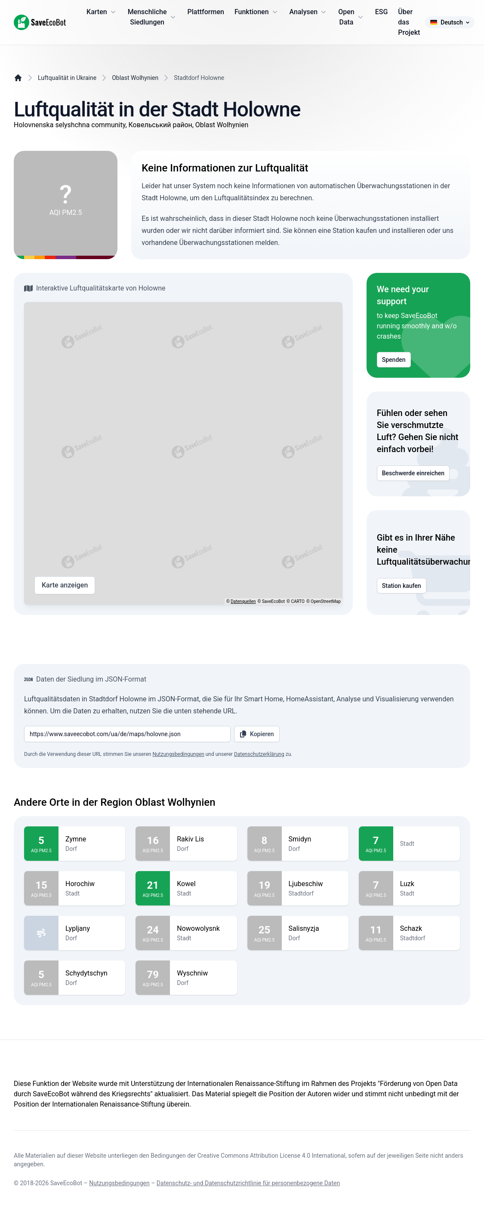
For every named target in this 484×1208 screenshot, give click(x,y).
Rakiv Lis (203, 839)
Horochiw (91, 884)
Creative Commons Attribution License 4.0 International (271, 1155)
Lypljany (91, 929)
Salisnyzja (315, 929)
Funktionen (256, 12)
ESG (381, 12)
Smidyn (315, 839)
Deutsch (449, 22)
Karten (101, 12)
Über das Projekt (409, 22)
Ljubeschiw (315, 884)
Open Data (351, 17)
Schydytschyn (91, 973)
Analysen (309, 12)
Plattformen (206, 12)
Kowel (203, 884)
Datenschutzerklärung (259, 754)
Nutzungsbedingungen (178, 754)
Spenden (394, 359)
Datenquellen (243, 601)
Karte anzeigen (64, 585)
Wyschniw (203, 973)
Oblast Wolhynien (135, 77)
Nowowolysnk (203, 929)
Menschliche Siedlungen (152, 17)
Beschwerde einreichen (413, 473)
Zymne (91, 839)
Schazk (426, 929)
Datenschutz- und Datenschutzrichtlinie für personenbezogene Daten (248, 1183)
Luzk (426, 884)
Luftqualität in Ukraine (67, 77)
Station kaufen (401, 585)
